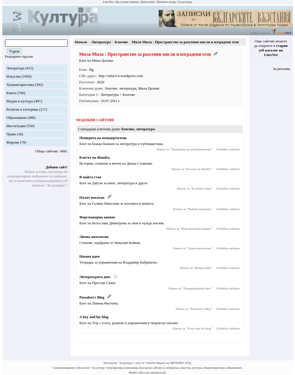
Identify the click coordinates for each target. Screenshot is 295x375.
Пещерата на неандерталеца (103, 138)
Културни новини (127, 1)
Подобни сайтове (228, 149)
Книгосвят (148, 1)
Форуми (13, 142)
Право (11, 134)
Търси (14, 51)
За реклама (281, 69)
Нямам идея (89, 256)
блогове (111, 88)
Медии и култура (20, 101)
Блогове (121, 42)
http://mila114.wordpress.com (121, 76)
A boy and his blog (94, 317)
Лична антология (94, 237)
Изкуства (14, 76)
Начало (81, 42)
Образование (17, 117)
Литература (15, 68)
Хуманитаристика (20, 84)
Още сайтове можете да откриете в (271, 48)
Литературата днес (95, 277)
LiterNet (108, 1)
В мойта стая (90, 177)
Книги (11, 93)
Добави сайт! (57, 167)
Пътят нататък (91, 197)
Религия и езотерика (22, 109)
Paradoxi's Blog (91, 297)
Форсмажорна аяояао (97, 217)
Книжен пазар (166, 1)
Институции (16, 126)
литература (127, 88)
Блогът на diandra (94, 157)
